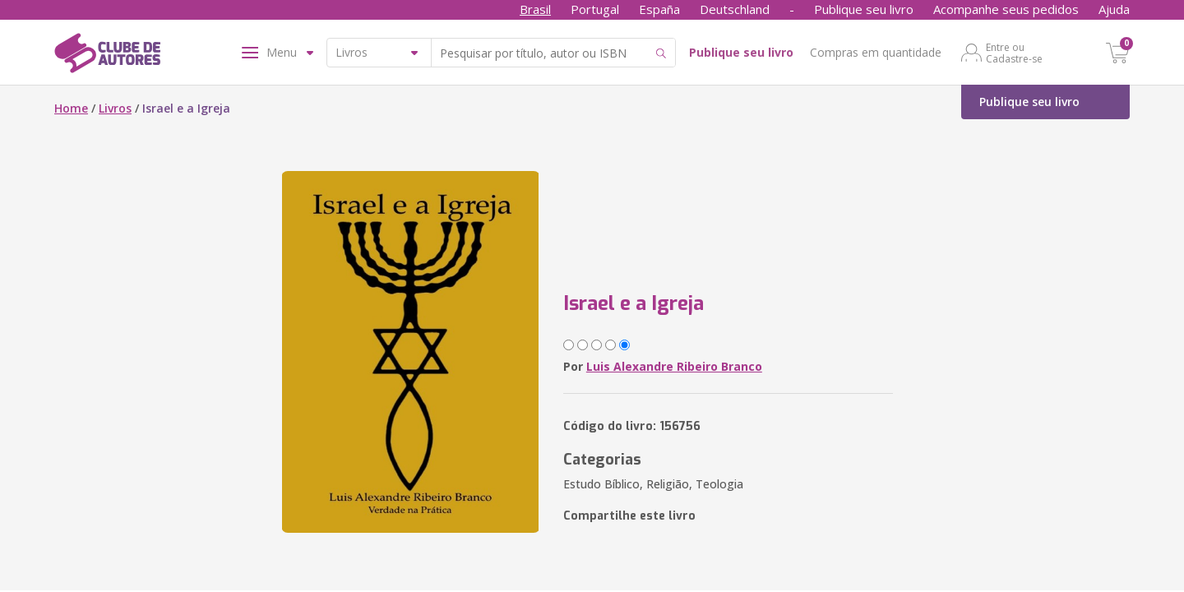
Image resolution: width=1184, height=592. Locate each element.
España (659, 9)
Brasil (535, 9)
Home (71, 108)
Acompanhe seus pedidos (1006, 9)
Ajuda (1114, 9)
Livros (115, 108)
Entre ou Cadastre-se (1014, 52)
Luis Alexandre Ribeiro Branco (674, 366)
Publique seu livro (863, 9)
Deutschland (735, 9)
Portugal (595, 9)
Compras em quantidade (875, 52)
